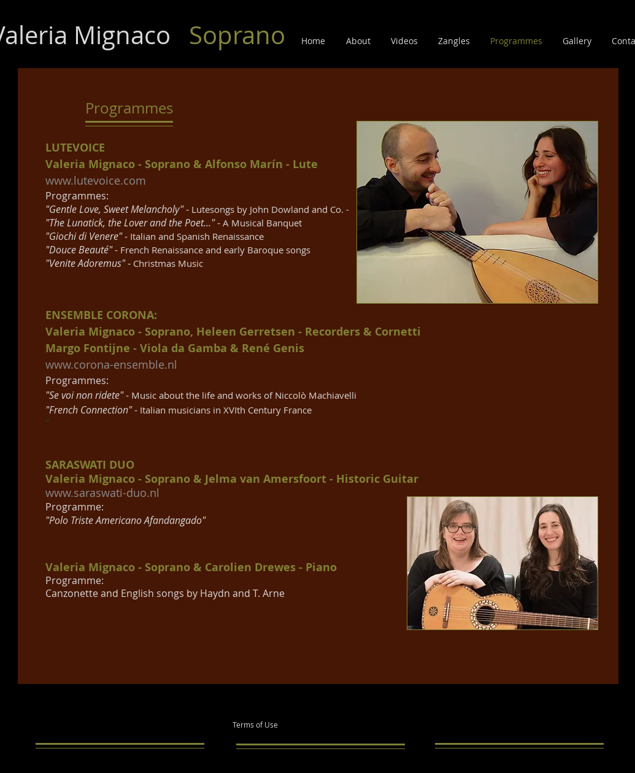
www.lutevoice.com (95, 180)
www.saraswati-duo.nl (102, 492)
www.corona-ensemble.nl (111, 364)
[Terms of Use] (272, 725)
